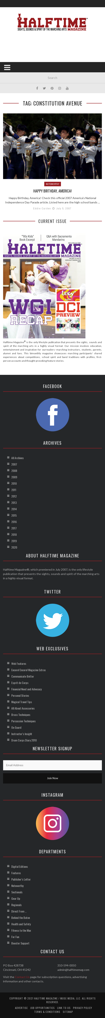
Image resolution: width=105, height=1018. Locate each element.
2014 (14, 509)
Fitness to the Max (21, 930)
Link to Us (64, 1008)
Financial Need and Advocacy (26, 689)
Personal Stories (20, 695)
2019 (14, 541)
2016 (14, 522)
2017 (14, 528)
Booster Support (20, 943)
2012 (14, 496)
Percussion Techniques (23, 721)
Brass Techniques (20, 714)
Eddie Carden (42, 208)
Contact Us (22, 977)
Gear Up (15, 898)
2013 (14, 502)
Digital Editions (19, 866)
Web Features (18, 663)
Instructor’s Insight (21, 734)
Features (16, 873)
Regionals (16, 905)
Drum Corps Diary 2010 (24, 740)
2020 (14, 547)
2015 (14, 515)
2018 (14, 534)
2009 (14, 477)
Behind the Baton (20, 917)
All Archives (17, 458)
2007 (14, 464)
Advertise (21, 1008)
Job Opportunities (42, 1008)
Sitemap (68, 1011)
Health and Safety (21, 924)
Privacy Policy (82, 1008)
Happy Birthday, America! (52, 191)
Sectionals (16, 892)
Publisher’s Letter (21, 879)
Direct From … (19, 911)
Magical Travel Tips (21, 702)
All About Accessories (23, 708)
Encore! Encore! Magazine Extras (28, 670)
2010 (14, 483)
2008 (14, 470)
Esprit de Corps (19, 682)
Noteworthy (52, 184)
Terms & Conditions (47, 1011)
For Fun (15, 937)
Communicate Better (22, 676)
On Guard (16, 727)
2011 (13, 490)
